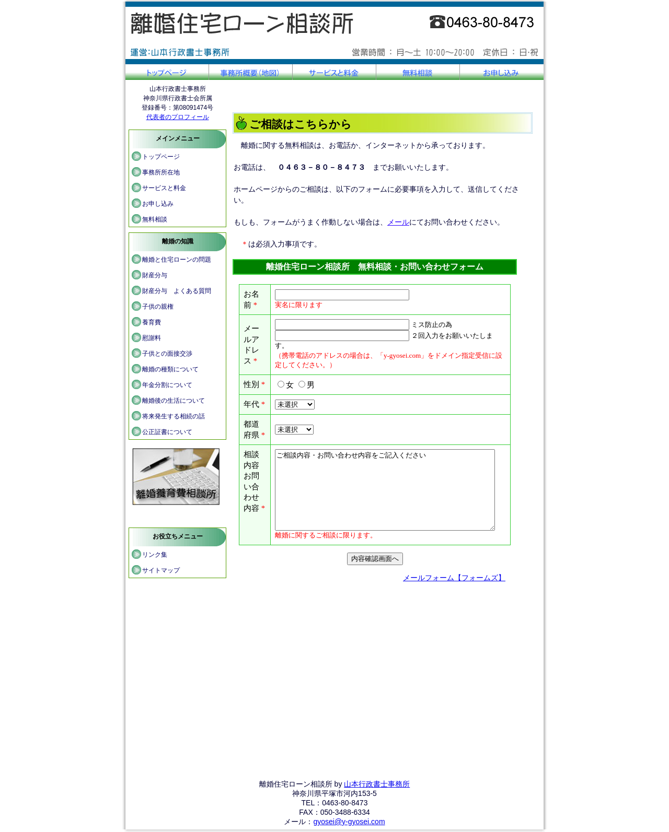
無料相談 (154, 219)
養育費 (151, 322)
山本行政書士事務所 (377, 784)
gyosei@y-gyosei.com (349, 821)
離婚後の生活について (173, 400)
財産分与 (154, 275)
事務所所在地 (161, 172)
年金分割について (167, 385)
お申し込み (158, 203)
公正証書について (167, 432)
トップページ (161, 156)
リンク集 (154, 554)
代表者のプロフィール (177, 117)
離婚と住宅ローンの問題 (176, 259)
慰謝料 (151, 338)
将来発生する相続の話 (173, 416)
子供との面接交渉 (167, 353)
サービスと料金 (164, 188)
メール (398, 222)
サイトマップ (161, 570)
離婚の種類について (170, 369)
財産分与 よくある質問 (176, 291)
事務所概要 (251, 72)
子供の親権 (158, 306)
